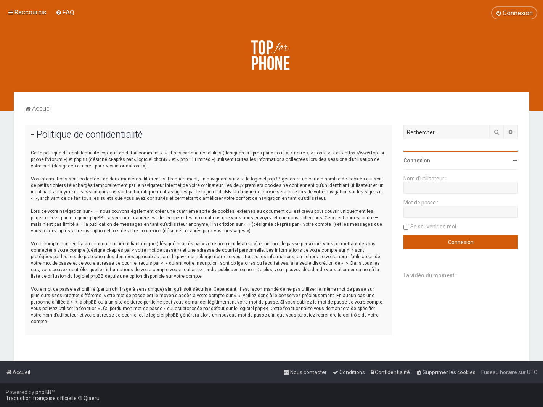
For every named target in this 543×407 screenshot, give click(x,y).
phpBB (43, 392)
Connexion (416, 161)
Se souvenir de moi (433, 227)
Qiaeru (92, 398)
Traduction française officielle (41, 398)
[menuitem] (65, 12)
